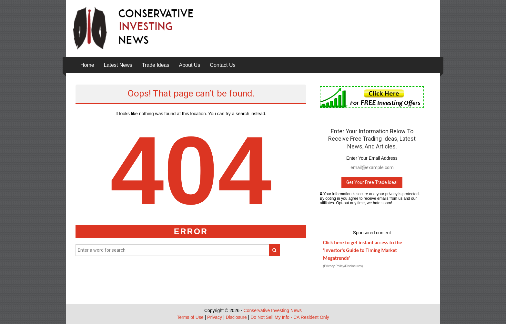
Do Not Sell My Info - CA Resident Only (289, 317)
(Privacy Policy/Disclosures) (343, 266)
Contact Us (222, 65)
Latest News (118, 65)
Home (87, 65)
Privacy (214, 317)
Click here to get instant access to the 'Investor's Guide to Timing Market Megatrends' (362, 250)
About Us (189, 65)
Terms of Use (190, 317)
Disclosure (236, 317)
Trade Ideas (155, 65)
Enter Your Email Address (372, 158)
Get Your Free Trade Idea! (372, 182)
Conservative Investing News (273, 310)
